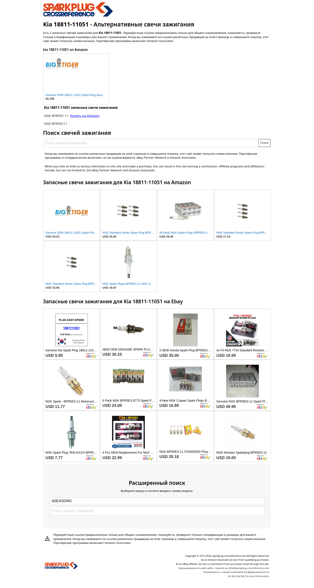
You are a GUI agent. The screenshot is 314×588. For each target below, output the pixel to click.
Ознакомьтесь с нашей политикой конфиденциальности (236, 572)
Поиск (264, 142)
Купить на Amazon (85, 115)
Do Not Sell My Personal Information (248, 576)
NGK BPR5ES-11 (56, 115)
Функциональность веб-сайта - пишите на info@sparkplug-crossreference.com (224, 568)
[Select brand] (157, 501)
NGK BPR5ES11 (55, 123)
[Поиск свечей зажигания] (151, 143)
